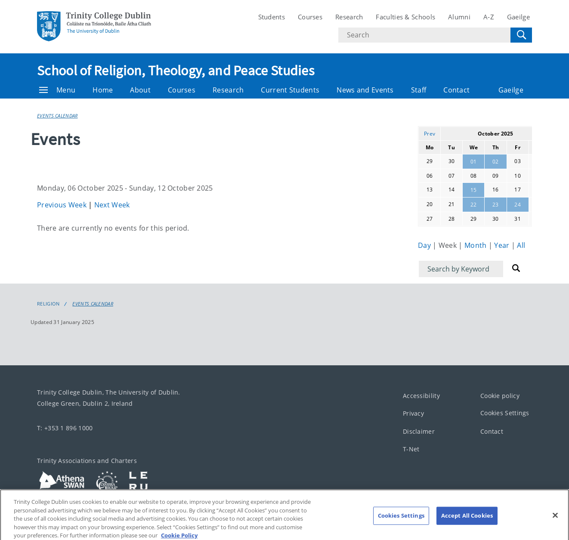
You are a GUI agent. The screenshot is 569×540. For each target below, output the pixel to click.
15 (473, 190)
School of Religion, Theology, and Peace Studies (175, 70)
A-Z (488, 16)
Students (271, 16)
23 (495, 204)
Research (349, 16)
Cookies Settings (504, 413)
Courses (310, 16)
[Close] (555, 521)
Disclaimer (419, 431)
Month (476, 245)
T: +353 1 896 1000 (65, 428)
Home (103, 90)
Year (502, 245)
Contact (456, 90)
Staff (419, 90)
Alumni (459, 16)
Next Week (112, 205)
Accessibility (421, 396)
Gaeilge (518, 16)
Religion (48, 304)
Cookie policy (500, 396)
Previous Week (62, 205)
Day (425, 245)
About (140, 90)
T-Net (411, 449)
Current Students (290, 90)
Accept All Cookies (467, 521)
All (521, 245)
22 (473, 204)
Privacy (413, 414)
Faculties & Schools (405, 16)
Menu (57, 90)
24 (517, 204)
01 (473, 161)
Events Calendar (57, 115)
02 (495, 161)
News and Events (365, 90)
